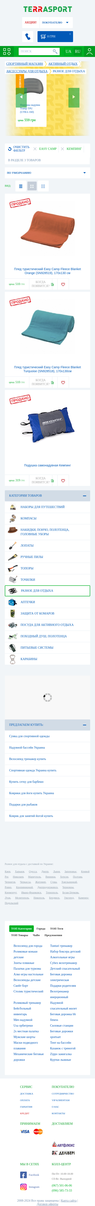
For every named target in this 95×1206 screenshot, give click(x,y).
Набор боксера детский (65, 951)
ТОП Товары (19, 935)
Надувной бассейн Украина (27, 747)
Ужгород (69, 897)
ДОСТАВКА (26, 1093)
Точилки (21, 580)
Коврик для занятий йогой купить (31, 816)
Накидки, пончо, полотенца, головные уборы (38, 530)
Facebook (29, 1175)
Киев (7, 871)
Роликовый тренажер (27, 1002)
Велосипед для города (28, 945)
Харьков (19, 871)
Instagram (29, 1187)
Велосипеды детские (27, 980)
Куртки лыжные (60, 1059)
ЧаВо (36, 935)
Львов (56, 871)
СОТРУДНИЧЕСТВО (63, 1093)
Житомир (40, 882)
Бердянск (54, 897)
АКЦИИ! (31, 22)
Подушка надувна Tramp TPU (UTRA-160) (30, 108)
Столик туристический (28, 991)
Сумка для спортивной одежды (29, 736)
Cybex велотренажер (63, 963)
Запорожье (70, 871)
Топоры (21, 568)
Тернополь (52, 892)
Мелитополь (22, 897)
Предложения (53, 935)
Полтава (77, 876)
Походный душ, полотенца (37, 636)
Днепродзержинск (48, 887)
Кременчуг (11, 892)
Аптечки (21, 602)
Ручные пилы (25, 557)
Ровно (8, 887)
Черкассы (25, 882)
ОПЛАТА (25, 1100)
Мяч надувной (23, 1020)
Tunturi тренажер (61, 945)
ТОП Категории (21, 928)
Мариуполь (34, 876)
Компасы (22, 519)
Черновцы (68, 887)
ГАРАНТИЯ (26, 1106)
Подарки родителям (63, 985)
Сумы (53, 882)
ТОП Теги (56, 928)
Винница (50, 876)
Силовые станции (61, 1025)
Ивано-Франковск (31, 892)
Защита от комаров (31, 614)
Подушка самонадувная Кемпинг (47, 465)
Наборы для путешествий (36, 507)
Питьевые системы (31, 648)
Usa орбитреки (23, 1025)
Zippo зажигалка (61, 1054)
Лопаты (21, 546)
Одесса (33, 871)
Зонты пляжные (24, 963)
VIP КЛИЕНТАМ (61, 1100)
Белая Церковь (70, 892)
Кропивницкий (24, 887)
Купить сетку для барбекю (26, 781)
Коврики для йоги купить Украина (31, 793)
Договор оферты (47, 1204)
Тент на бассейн (60, 1042)
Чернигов (10, 882)
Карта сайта (69, 1200)
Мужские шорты (24, 1037)
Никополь (39, 897)
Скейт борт (21, 985)
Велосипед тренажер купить (27, 759)
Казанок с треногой (63, 1048)
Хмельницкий (69, 882)
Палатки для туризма (27, 968)
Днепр (44, 871)
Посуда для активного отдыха (41, 625)
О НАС (55, 1106)
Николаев (18, 876)
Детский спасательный (65, 968)
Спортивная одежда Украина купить (32, 770)
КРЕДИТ (24, 1113)
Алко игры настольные (28, 974)
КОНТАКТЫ (58, 1113)
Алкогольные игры (62, 957)
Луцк (8, 897)
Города (41, 928)
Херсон (64, 876)
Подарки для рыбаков (23, 804)
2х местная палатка (26, 1031)
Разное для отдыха (30, 591)
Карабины (22, 659)
